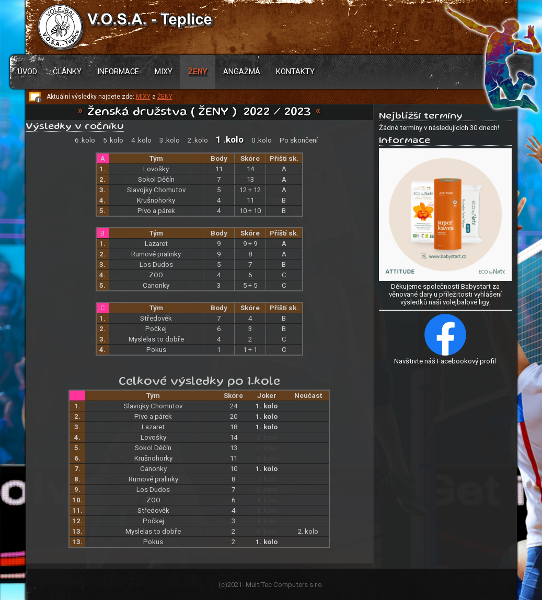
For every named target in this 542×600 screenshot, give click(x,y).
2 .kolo (198, 140)
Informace (118, 71)
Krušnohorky (156, 200)
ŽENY (164, 96)
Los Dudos (156, 264)
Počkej (156, 329)
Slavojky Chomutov (156, 190)
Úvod (27, 71)
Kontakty (295, 71)
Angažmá (241, 71)
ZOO (156, 275)
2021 (234, 585)
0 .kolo (261, 140)
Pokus (156, 350)
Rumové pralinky (156, 254)
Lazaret (156, 244)
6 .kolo (85, 140)
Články (67, 71)
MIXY (143, 96)
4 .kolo (141, 140)
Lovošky (156, 169)
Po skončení (299, 140)
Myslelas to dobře (156, 339)
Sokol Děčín (156, 179)
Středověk (156, 318)
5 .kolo (113, 140)
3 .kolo (169, 140)
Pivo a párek (156, 211)
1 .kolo (230, 139)
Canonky (156, 285)
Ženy (197, 71)
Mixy (163, 71)
